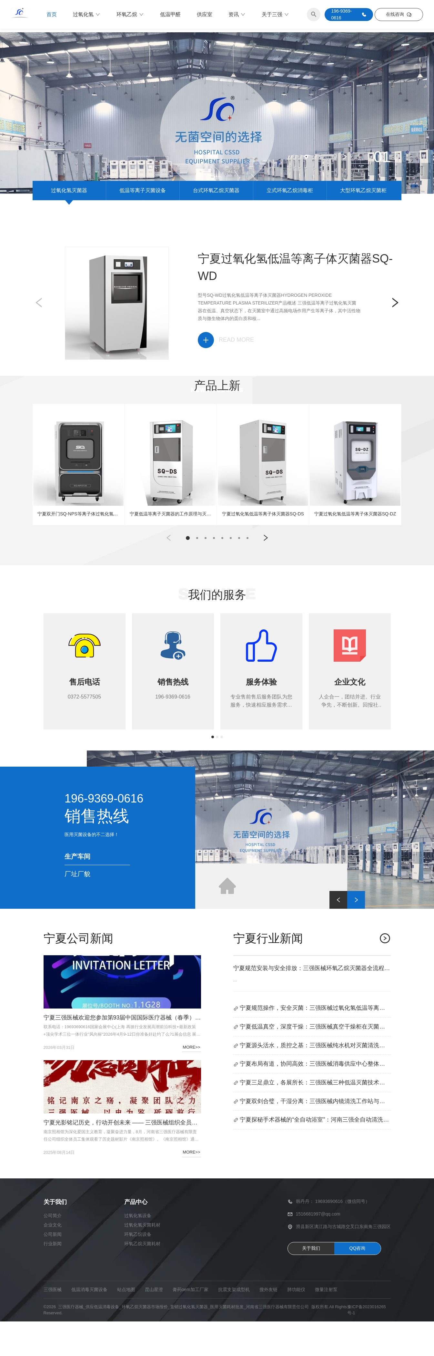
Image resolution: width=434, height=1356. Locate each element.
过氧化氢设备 (137, 1250)
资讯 (237, 14)
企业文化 (53, 1259)
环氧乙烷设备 (137, 1268)
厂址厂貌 (77, 908)
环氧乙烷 (130, 14)
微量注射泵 (326, 1324)
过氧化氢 (86, 14)
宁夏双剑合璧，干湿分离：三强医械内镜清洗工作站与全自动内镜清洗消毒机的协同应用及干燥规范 (312, 1137)
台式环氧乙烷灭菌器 (216, 222)
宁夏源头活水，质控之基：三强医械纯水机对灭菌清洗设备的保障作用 (312, 1080)
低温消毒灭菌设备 (89, 1324)
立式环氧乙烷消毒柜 (290, 222)
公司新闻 (53, 1268)
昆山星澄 (154, 1324)
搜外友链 (268, 1324)
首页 (51, 14)
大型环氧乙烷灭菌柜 (363, 222)
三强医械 (53, 1324)
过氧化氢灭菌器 (69, 222)
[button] (293, 189)
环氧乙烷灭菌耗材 (142, 1278)
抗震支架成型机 (234, 1324)
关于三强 (275, 14)
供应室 (204, 14)
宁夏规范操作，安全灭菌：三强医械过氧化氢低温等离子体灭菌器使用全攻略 (312, 1043)
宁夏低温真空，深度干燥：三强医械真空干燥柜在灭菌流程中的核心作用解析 (312, 1062)
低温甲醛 (170, 14)
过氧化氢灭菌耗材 (142, 1259)
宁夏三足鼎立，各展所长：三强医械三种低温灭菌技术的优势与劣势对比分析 (312, 1118)
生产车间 (77, 891)
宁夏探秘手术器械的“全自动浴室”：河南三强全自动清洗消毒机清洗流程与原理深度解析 (312, 1155)
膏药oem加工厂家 (190, 1324)
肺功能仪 (296, 1324)
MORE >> (54, 144)
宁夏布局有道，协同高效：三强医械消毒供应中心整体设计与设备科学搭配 (312, 1099)
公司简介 (53, 1250)
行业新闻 (53, 1278)
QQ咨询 (357, 1283)
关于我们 (311, 1283)
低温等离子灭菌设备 (142, 222)
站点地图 (126, 1324)
